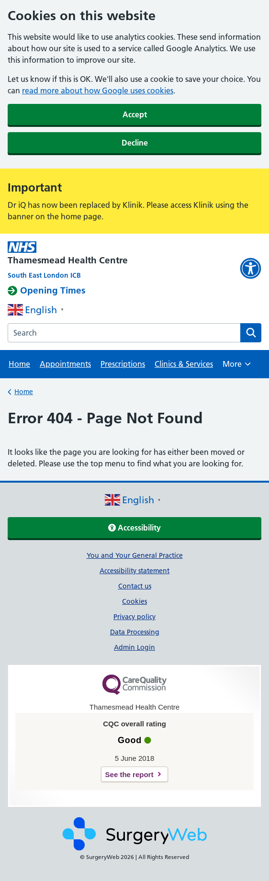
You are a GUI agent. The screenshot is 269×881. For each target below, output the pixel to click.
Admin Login (134, 647)
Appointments (65, 364)
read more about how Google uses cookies (97, 90)
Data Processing (134, 632)
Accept (135, 114)
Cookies (134, 601)
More (237, 367)
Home (19, 364)
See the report (129, 774)
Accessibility (134, 527)
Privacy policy (134, 616)
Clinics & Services (184, 364)
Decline (135, 142)
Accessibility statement (134, 570)
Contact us (134, 586)
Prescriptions (123, 364)
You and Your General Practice (135, 555)
